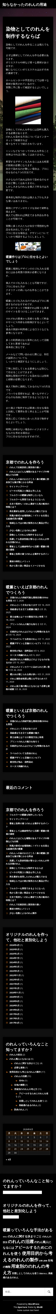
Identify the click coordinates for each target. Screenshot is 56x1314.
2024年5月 (14, 962)
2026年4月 (14, 945)
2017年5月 (14, 1018)
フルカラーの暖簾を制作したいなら (26, 495)
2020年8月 (14, 1001)
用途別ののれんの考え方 (25, 1089)
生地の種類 (19, 1085)
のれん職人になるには (19, 1059)
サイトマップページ (18, 486)
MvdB (40, 1307)
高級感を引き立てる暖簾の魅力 (24, 609)
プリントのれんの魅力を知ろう (24, 624)
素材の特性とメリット (19, 561)
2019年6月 (14, 1010)
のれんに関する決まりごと (26, 1063)
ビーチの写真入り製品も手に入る (25, 491)
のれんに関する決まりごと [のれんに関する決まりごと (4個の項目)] (25, 1236)
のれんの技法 (15, 1054)
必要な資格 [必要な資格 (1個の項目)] (43, 1261)
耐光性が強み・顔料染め (21, 651)
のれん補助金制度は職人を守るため (26, 678)
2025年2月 (14, 954)
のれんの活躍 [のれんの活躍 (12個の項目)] (21, 1241)
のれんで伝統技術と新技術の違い (25, 467)
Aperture (22, 1307)
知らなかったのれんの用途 (24, 4)
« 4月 (8, 1159)
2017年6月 (14, 1014)
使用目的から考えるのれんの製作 (25, 1072)
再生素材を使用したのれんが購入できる (28, 511)
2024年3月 (14, 967)
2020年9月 (14, 997)
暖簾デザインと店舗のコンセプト (25, 643)
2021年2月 (14, 988)
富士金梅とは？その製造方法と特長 (26, 617)
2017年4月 (14, 1023)
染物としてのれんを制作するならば (26, 535)
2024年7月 (14, 958)
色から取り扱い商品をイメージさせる (27, 566)
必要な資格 (19, 1067)
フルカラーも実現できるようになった (27, 499)
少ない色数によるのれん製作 (23, 530)
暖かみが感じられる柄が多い (23, 674)
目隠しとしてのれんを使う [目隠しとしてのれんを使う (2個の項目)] (25, 1273)
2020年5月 (14, 1005)
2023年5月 (14, 971)
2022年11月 (15, 975)
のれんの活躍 (20, 1076)
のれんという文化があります (23, 605)
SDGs (21, 1080)
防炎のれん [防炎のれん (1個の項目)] (43, 1274)
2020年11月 (15, 992)
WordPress (33, 1304)
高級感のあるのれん (28, 1105)
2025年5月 (14, 949)
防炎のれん (19, 1109)
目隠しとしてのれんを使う (31, 1101)
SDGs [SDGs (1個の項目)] (5, 1237)
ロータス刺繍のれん (19, 655)
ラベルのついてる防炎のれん (23, 639)
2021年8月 (14, 984)
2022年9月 (14, 979)
